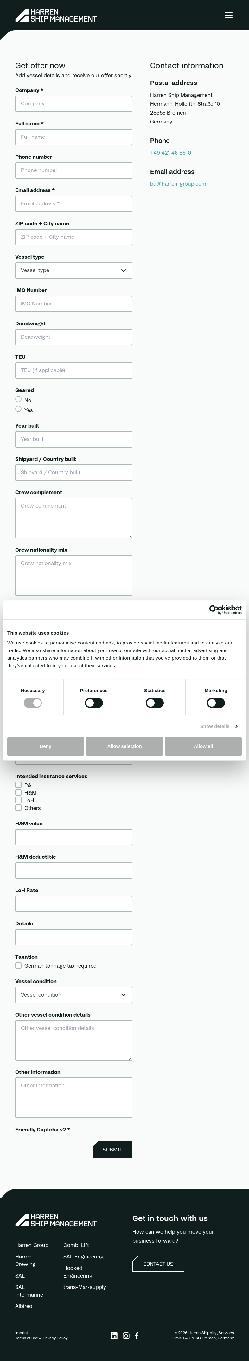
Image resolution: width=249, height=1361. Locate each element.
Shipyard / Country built (45, 459)
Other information (38, 1072)
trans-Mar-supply (84, 1287)
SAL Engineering (83, 1256)
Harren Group (31, 1245)
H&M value (29, 823)
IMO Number (31, 290)
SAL (20, 1275)
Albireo (23, 1306)
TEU (20, 357)
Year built (27, 426)
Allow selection (124, 746)
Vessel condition (36, 981)
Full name (29, 123)
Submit (112, 1149)
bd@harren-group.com (178, 184)
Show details (215, 726)
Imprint (21, 1333)
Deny (45, 746)
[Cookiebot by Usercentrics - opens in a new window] (214, 610)
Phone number (33, 157)
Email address (35, 190)
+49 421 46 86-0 (170, 153)
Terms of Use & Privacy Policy (41, 1338)
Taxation (26, 957)
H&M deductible (35, 857)
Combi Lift (76, 1245)
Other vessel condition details (53, 1014)
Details (24, 923)
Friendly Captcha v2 (42, 1129)
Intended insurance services (51, 776)
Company (29, 90)
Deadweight (30, 323)
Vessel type (29, 257)
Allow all (203, 746)
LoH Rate (26, 890)
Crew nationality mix (41, 550)
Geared (24, 390)
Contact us (158, 1264)
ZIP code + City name (42, 223)
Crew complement (38, 492)
